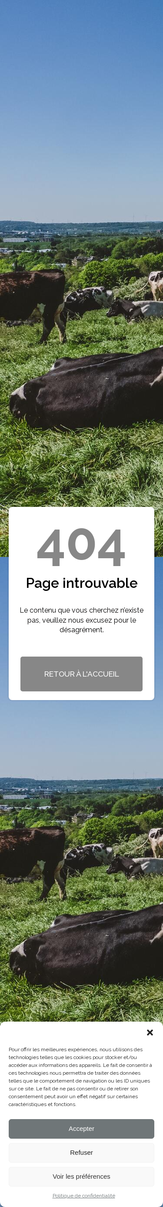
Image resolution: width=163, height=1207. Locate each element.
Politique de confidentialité (84, 1196)
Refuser (81, 1152)
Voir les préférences (81, 1176)
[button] (150, 1032)
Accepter (81, 1128)
